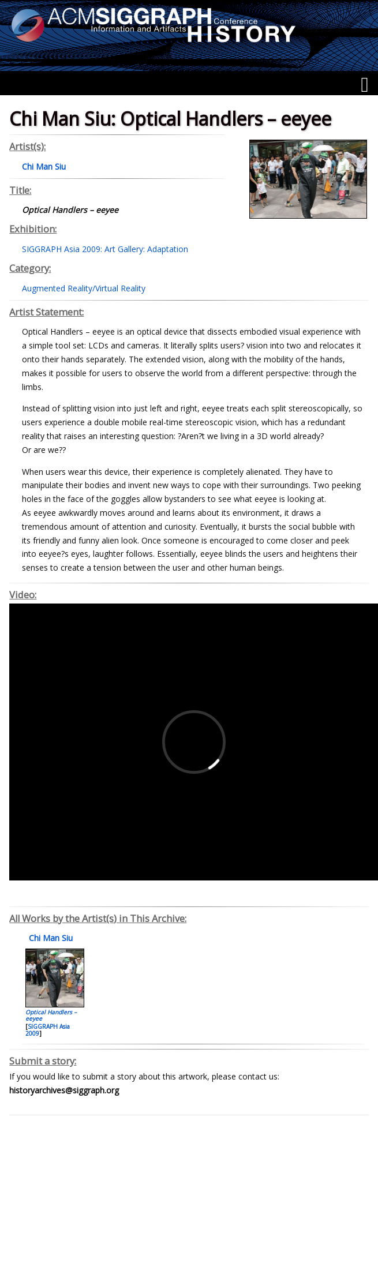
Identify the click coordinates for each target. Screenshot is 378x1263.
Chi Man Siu (50, 937)
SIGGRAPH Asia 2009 (47, 1029)
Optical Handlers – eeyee (51, 1015)
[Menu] (364, 84)
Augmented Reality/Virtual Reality (83, 288)
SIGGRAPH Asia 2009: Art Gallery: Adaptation (105, 248)
